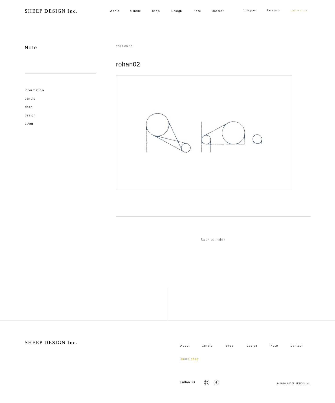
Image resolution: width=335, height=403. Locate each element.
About (115, 11)
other (29, 124)
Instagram (250, 10)
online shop (189, 359)
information (34, 90)
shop (29, 107)
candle (30, 99)
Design (176, 11)
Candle (135, 11)
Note (197, 11)
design (30, 115)
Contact (218, 11)
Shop (156, 11)
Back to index (213, 240)
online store (299, 10)
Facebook (273, 10)
